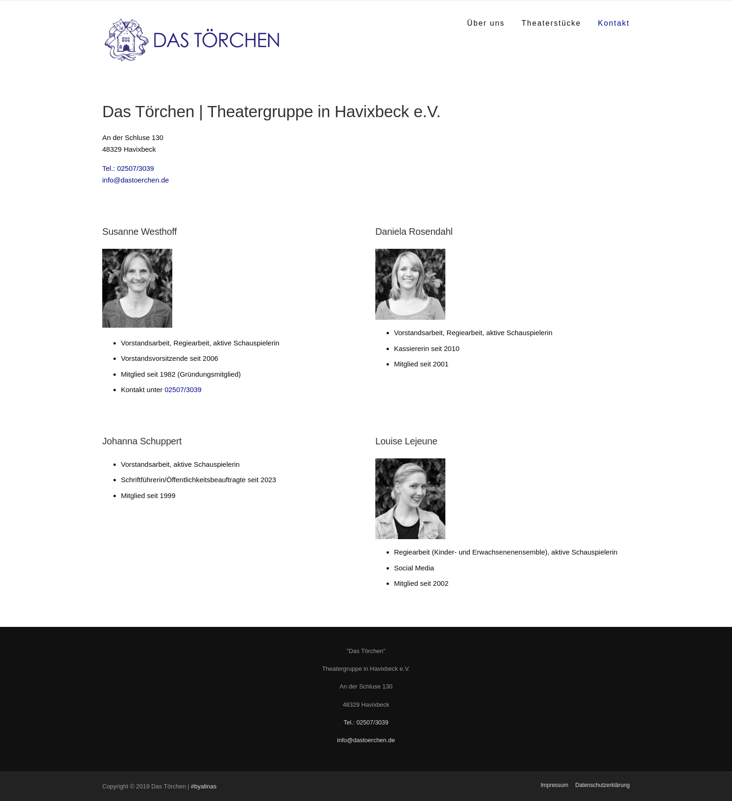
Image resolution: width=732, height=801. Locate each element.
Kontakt (614, 23)
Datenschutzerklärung (602, 785)
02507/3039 (182, 389)
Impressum (554, 785)
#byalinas (204, 786)
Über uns (486, 23)
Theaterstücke (551, 23)
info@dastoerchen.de (135, 180)
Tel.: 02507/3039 (128, 168)
